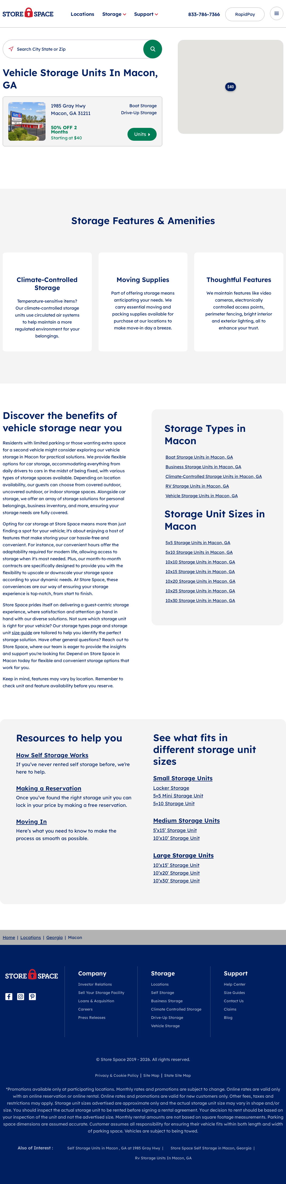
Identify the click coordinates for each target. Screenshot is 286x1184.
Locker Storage (171, 788)
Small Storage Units (183, 778)
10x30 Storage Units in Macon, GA (200, 600)
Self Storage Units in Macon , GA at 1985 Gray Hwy (113, 1148)
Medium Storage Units (186, 820)
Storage (114, 14)
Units (142, 134)
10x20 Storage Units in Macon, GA (200, 581)
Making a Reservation (48, 788)
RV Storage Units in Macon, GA (197, 486)
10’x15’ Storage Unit (176, 865)
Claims (230, 1009)
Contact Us (234, 1001)
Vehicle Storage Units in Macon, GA (201, 495)
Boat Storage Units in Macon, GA (199, 457)
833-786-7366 (204, 14)
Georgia (54, 937)
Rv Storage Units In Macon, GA (163, 1158)
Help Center (235, 984)
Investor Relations (95, 984)
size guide (22, 632)
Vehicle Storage (165, 1025)
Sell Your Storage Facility (101, 992)
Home (9, 937)
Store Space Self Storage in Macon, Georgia (211, 1148)
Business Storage (167, 1001)
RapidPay (245, 14)
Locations (82, 14)
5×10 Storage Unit (174, 803)
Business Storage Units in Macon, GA (203, 466)
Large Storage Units (183, 855)
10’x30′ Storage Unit (176, 881)
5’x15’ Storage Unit (175, 830)
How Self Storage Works (52, 755)
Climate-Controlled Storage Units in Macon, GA (213, 476)
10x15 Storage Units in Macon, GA (200, 571)
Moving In (31, 821)
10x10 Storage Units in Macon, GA (200, 562)
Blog (228, 1017)
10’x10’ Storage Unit (176, 838)
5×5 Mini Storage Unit (178, 796)
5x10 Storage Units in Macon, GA (199, 552)
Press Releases (92, 1017)
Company (92, 973)
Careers (85, 1009)
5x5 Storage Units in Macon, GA (197, 542)
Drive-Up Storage (167, 1017)
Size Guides (234, 992)
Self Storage (162, 992)
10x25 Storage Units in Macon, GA (200, 590)
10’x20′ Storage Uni (175, 873)
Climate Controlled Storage (176, 1009)
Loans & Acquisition (96, 1001)
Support (146, 14)
